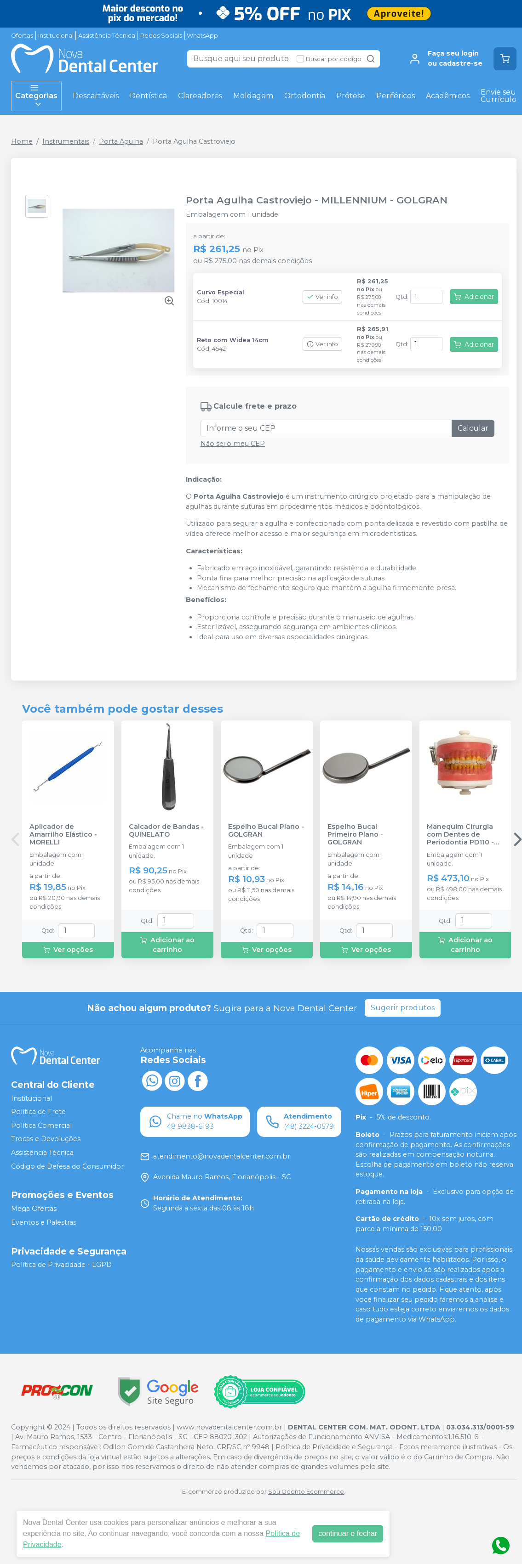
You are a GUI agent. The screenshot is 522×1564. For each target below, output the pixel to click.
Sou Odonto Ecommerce (306, 1491)
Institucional (56, 35)
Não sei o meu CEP (233, 443)
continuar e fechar (347, 1533)
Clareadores (200, 95)
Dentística (148, 95)
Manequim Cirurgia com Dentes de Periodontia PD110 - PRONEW (460, 835)
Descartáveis (96, 95)
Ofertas (22, 35)
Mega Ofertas (34, 1208)
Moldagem (253, 95)
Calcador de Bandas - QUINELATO (166, 830)
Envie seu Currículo (498, 96)
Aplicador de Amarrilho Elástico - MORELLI (63, 835)
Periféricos (395, 95)
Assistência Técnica (106, 35)
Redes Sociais (161, 35)
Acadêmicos (448, 95)
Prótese (350, 95)
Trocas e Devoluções (45, 1139)
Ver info (322, 296)
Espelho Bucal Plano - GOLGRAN (266, 830)
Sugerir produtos (403, 1007)
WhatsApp (202, 35)
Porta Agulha (121, 141)
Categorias (36, 96)
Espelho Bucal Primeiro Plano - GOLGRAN (355, 835)
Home (22, 141)
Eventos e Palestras (43, 1222)
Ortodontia (304, 95)
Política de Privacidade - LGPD (61, 1265)
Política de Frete (38, 1112)
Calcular (473, 428)
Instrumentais (65, 141)
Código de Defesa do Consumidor (67, 1166)
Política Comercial (41, 1125)
